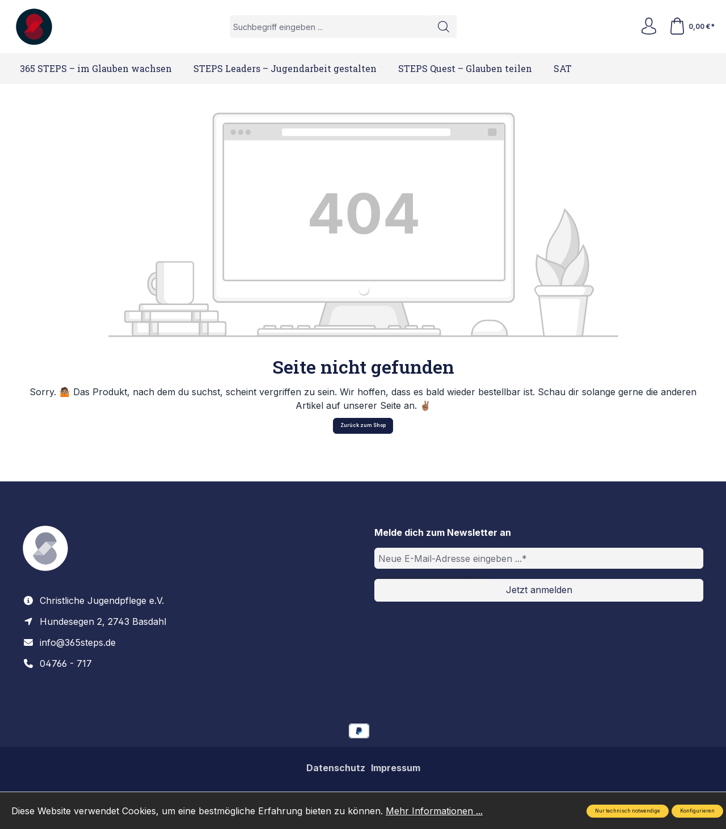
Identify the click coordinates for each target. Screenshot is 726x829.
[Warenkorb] (692, 27)
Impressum (395, 767)
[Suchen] (444, 26)
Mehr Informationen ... (434, 811)
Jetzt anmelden (539, 589)
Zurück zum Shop (363, 425)
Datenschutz (335, 767)
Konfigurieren (697, 811)
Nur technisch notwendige (627, 811)
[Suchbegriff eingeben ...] (331, 26)
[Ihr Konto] (648, 27)
